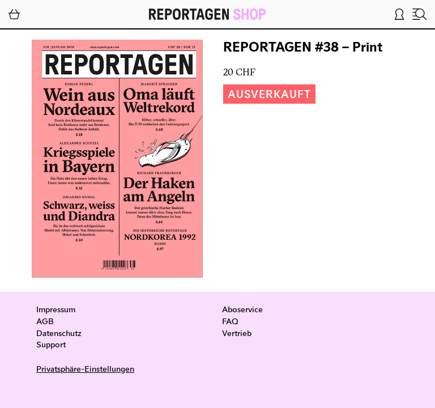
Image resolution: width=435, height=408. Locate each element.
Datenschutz (59, 333)
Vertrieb (236, 333)
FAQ (230, 321)
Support (51, 344)
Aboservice (242, 309)
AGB (45, 321)
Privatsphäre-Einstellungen (85, 368)
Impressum (55, 309)
